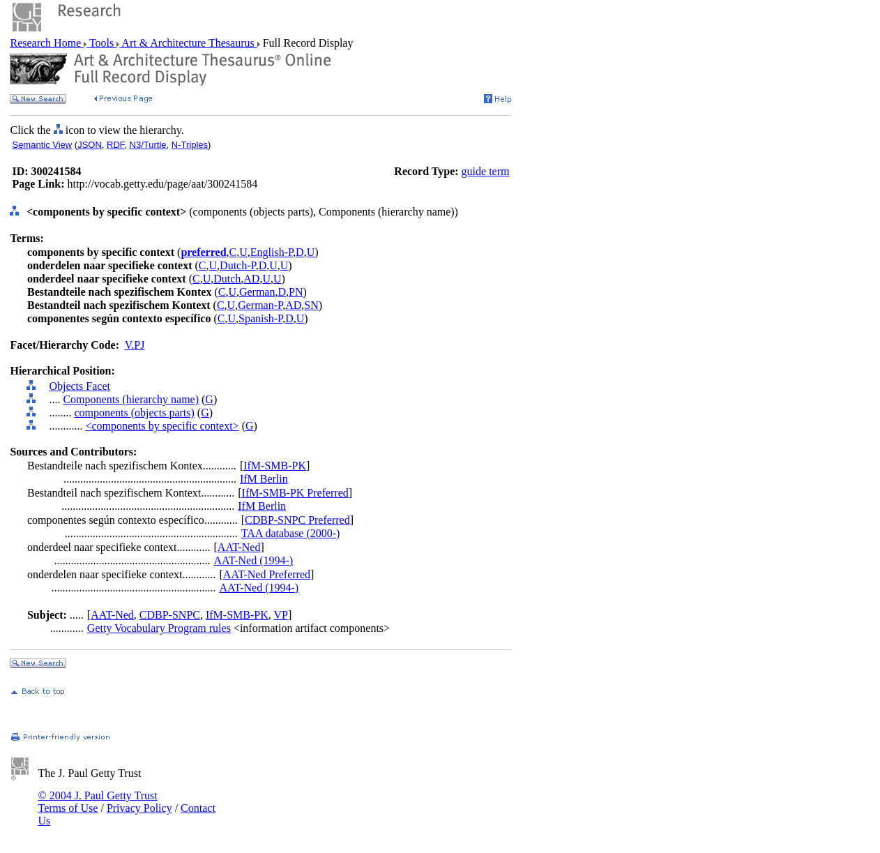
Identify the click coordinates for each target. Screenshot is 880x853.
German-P (260, 305)
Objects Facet (79, 386)
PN (296, 292)
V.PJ (135, 345)
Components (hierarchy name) (131, 399)
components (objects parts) (134, 412)
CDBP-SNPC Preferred (297, 520)
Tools (101, 43)
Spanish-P (260, 318)
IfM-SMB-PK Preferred (295, 493)
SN (311, 305)
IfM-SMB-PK (274, 465)
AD (251, 279)
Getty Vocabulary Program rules (159, 628)
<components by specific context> (161, 426)
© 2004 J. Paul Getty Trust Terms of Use (97, 802)
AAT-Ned (239, 547)
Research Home (47, 43)
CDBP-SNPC (169, 615)
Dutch (227, 279)
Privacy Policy (139, 808)
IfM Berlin (264, 479)
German (257, 292)
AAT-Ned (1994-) (254, 560)
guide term (486, 171)
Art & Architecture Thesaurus (188, 43)
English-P (271, 252)
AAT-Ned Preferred (266, 574)
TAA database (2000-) (290, 533)
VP (280, 615)
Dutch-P (238, 265)
